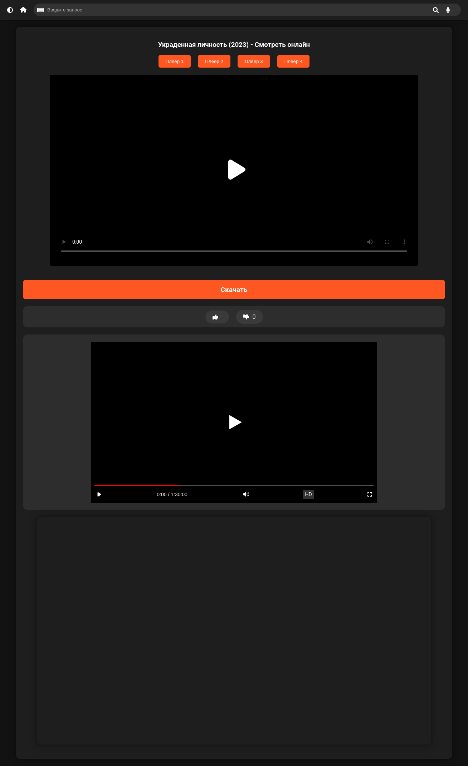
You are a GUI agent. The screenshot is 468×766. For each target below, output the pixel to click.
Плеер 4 (293, 61)
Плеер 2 (214, 61)
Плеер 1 (175, 61)
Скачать (234, 290)
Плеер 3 (254, 61)
